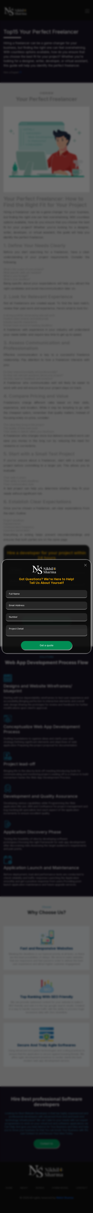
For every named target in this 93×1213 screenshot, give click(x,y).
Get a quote (46, 645)
